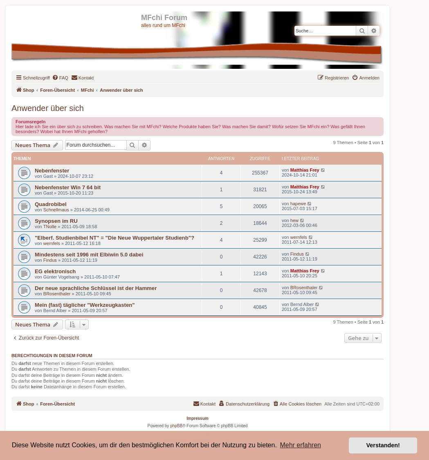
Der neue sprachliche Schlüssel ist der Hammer (96, 288)
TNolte (49, 226)
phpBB (176, 426)
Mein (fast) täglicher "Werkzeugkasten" (85, 305)
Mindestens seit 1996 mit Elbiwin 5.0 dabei (89, 255)
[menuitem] (60, 78)
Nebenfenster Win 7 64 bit (68, 187)
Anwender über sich (47, 108)
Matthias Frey (304, 170)
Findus (50, 260)
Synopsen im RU (56, 221)
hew (294, 220)
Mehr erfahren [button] (300, 445)
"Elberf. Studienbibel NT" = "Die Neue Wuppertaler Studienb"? (114, 238)
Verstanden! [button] (383, 445)
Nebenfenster (52, 171)
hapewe (298, 203)
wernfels (51, 243)
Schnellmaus (56, 209)
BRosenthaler (57, 293)
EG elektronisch (55, 271)
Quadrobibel (51, 204)
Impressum (197, 418)
